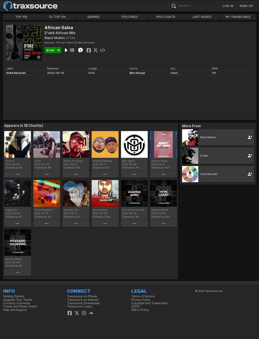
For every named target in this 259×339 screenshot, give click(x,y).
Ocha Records (16, 72)
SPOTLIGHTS (165, 17)
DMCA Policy (140, 310)
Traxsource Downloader (83, 303)
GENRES (93, 17)
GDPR (135, 306)
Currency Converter (16, 303)
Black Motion (55, 38)
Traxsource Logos (79, 306)
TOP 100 (21, 17)
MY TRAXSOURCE (238, 17)
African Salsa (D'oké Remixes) (75, 42)
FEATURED (130, 17)
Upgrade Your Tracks (17, 300)
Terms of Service (143, 296)
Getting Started (13, 296)
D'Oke (70, 38)
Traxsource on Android (82, 300)
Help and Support (15, 310)
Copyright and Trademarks (149, 303)
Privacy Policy (140, 300)
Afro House (137, 72)
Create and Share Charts (20, 306)
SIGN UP (246, 6)
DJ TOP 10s (57, 17)
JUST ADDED (201, 17)
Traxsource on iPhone (82, 296)
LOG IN (228, 6)
